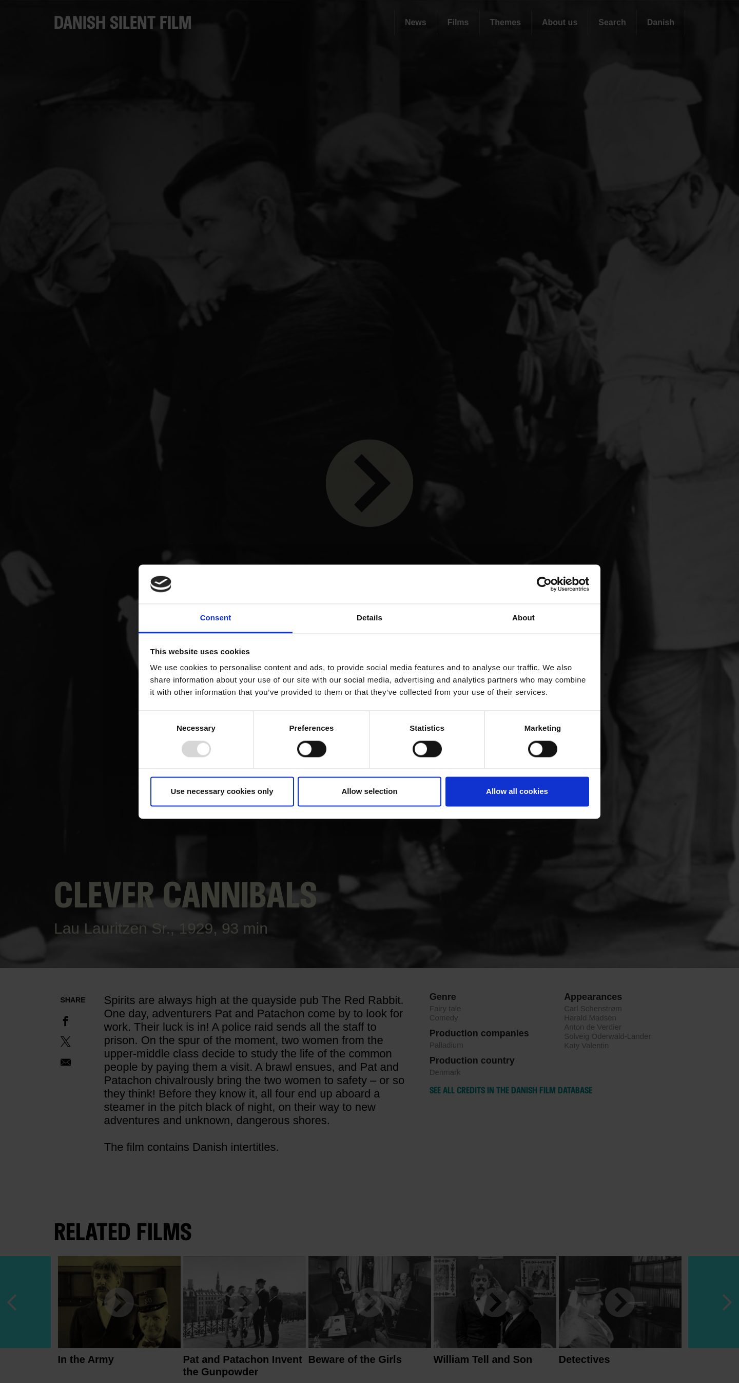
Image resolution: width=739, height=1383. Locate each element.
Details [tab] (369, 618)
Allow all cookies (517, 791)
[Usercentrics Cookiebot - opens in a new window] (544, 584)
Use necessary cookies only (221, 791)
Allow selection (369, 791)
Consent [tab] (215, 618)
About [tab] (523, 618)
